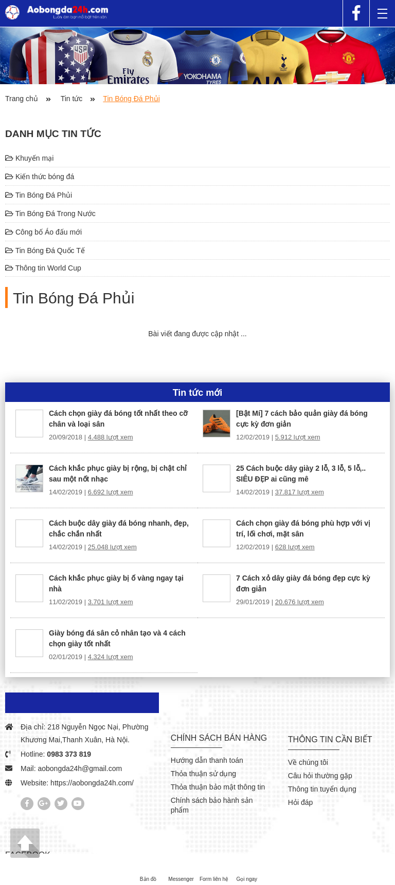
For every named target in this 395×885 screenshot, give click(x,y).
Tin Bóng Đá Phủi (38, 195)
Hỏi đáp (300, 802)
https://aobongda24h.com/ (92, 783)
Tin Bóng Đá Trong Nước (50, 213)
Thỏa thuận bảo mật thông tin (218, 787)
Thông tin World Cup (43, 268)
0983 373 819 (69, 754)
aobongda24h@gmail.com (80, 768)
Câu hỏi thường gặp (320, 776)
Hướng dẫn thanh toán (207, 760)
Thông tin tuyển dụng (322, 789)
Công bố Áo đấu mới (43, 232)
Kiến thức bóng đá (39, 176)
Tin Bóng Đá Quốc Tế (45, 250)
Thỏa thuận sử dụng (203, 773)
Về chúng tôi (308, 762)
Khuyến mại (29, 158)
